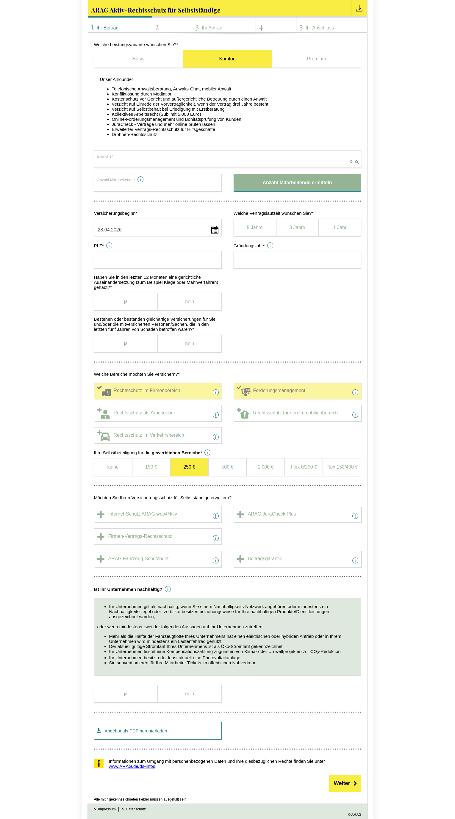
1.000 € (265, 466)
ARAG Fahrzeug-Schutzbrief (138, 558)
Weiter (342, 783)
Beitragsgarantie (265, 558)
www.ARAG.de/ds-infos (132, 766)
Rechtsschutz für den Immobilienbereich (295, 412)
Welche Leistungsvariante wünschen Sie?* (136, 44)
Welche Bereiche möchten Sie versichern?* (137, 374)
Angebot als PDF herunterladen (136, 730)
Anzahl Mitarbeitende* (116, 180)
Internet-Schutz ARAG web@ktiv (142, 513)
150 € (151, 466)
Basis (138, 58)
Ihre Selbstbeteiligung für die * (148, 452)
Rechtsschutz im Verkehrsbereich (149, 435)
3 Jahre (297, 227)
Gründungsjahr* (249, 245)
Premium (316, 58)
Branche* (105, 156)
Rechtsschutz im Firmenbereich (147, 390)
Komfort (227, 58)
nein (189, 301)
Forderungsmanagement (279, 390)
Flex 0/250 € (304, 466)
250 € (189, 466)
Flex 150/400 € (342, 466)
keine (113, 466)
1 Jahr (339, 227)
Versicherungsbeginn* (115, 213)
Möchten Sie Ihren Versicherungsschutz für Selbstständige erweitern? (163, 497)
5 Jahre (254, 227)
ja (126, 301)
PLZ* (99, 245)
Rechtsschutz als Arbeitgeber (144, 412)
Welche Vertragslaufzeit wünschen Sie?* (274, 213)
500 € (227, 466)
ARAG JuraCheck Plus (272, 513)
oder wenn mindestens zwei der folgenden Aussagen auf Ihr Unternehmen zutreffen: (227, 634)
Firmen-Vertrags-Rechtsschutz (140, 536)
